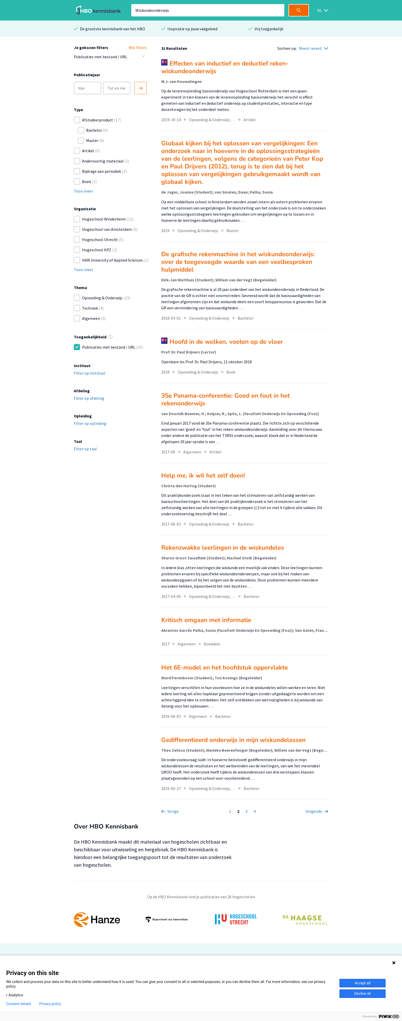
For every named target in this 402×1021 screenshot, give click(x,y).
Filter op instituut (89, 373)
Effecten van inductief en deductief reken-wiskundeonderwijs (224, 67)
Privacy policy (50, 1004)
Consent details (18, 1004)
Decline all (362, 993)
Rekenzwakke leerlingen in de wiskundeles (222, 547)
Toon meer (83, 191)
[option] (201, 919)
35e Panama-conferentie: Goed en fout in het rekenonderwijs (225, 399)
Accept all (362, 983)
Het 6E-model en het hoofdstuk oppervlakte (224, 667)
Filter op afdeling (89, 398)
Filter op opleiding (90, 423)
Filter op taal (85, 448)
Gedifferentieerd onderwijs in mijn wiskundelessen (233, 740)
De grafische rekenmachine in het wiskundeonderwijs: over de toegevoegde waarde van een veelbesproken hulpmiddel (238, 262)
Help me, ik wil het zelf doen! (203, 475)
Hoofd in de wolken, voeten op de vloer (226, 342)
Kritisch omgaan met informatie (206, 620)
